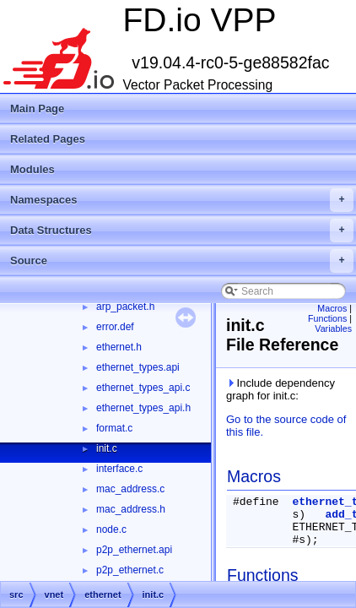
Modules (32, 169)
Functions (327, 318)
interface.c (119, 469)
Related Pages (47, 139)
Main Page (37, 108)
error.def (115, 327)
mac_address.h (130, 509)
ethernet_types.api (138, 367)
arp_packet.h (125, 306)
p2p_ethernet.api (134, 550)
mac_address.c (130, 489)
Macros (332, 308)
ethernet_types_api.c (143, 388)
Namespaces (181, 200)
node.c (111, 529)
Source (181, 261)
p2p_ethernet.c (130, 570)
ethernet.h (119, 347)
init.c (106, 448)
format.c (114, 428)
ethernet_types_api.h (143, 408)
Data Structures (181, 230)
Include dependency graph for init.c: (280, 389)
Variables (333, 328)
